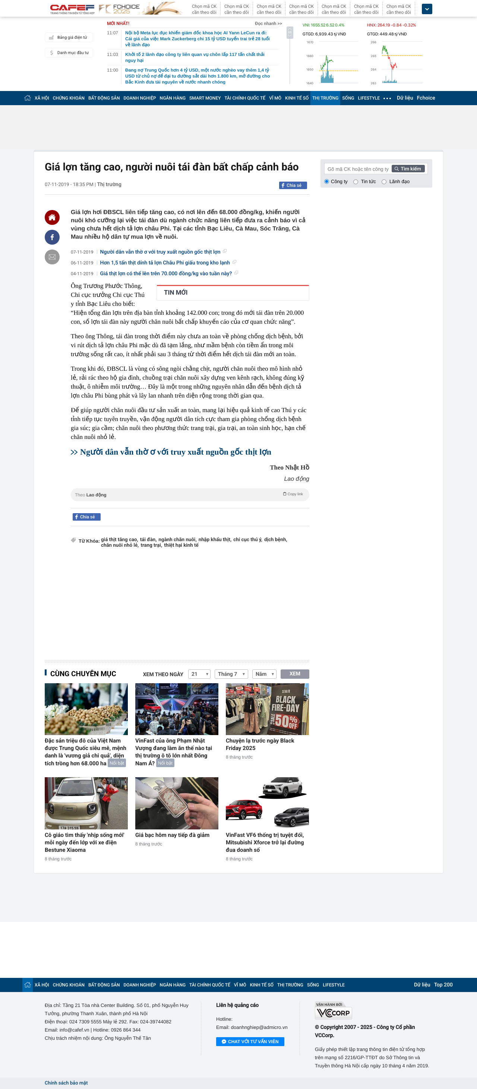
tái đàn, (148, 540)
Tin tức (368, 181)
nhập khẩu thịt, (215, 540)
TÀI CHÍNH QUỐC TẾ (244, 98)
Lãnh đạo (399, 181)
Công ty (339, 181)
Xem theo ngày (163, 675)
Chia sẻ (294, 185)
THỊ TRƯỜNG (325, 98)
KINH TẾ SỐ (297, 98)
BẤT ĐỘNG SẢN (104, 98)
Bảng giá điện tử (67, 37)
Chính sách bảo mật (66, 1083)
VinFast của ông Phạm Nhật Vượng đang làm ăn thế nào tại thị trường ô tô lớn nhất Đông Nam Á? (173, 752)
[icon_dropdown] (427, 9)
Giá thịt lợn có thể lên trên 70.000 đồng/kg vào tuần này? (169, 274)
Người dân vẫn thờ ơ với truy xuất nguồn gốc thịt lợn (163, 252)
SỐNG (348, 98)
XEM (295, 674)
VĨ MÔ (275, 98)
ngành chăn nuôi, (178, 540)
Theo (190, 494)
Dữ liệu (405, 98)
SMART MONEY (205, 98)
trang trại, (151, 545)
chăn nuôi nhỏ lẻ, (120, 545)
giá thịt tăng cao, (119, 540)
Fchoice (426, 98)
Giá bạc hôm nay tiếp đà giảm (172, 835)
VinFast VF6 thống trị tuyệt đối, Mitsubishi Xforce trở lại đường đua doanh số (265, 842)
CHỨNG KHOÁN (69, 98)
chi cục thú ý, (247, 540)
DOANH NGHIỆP (140, 98)
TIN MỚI (176, 292)
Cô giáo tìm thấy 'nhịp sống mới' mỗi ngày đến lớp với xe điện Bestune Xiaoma (84, 842)
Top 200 (443, 985)
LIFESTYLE (369, 98)
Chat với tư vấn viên (250, 1042)
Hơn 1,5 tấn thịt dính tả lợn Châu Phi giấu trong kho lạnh (168, 263)
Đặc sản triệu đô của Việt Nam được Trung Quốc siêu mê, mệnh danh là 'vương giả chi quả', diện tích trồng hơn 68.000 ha (85, 752)
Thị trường (109, 185)
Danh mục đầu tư (68, 52)
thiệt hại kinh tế (181, 545)
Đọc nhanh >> (268, 23)
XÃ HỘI (42, 98)
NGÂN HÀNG (173, 98)
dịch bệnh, (275, 540)
